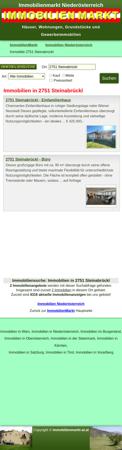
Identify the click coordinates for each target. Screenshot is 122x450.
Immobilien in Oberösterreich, (27, 338)
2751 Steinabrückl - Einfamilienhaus (38, 100)
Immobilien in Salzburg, (27, 352)
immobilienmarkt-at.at (71, 430)
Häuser (29, 27)
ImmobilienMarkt (23, 45)
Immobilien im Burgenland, (101, 331)
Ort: (45, 67)
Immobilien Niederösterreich (68, 45)
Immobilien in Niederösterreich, (56, 331)
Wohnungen (50, 27)
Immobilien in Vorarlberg (94, 352)
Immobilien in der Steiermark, (73, 338)
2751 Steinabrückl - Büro (28, 159)
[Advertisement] (61, 244)
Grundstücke (78, 27)
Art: (4, 76)
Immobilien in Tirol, (60, 352)
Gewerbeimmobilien (61, 34)
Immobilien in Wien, (15, 331)
